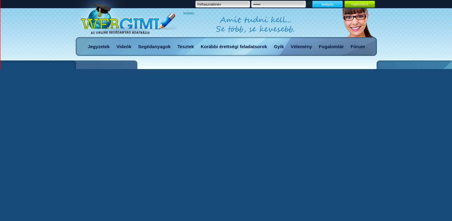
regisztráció (359, 4)
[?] (309, 4)
